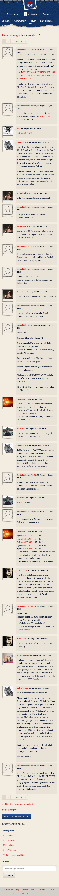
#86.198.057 (45, 116)
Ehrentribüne (46, 21)
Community (20, 21)
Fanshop (25, 890)
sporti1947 (21, 429)
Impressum (42, 894)
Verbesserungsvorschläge (14, 855)
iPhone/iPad (8, 890)
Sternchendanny (23, 655)
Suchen (9, 876)
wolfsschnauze (22, 142)
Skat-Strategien (9, 850)
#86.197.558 (25, 79)
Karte (33, 890)
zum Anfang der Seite (24, 804)
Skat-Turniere (9, 840)
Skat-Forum (9, 809)
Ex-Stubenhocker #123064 (27, 325)
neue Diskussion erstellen (16, 816)
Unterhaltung (10, 35)
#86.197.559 (26, 133)
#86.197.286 (48, 72)
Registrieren (12, 14)
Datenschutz (31, 894)
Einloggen (47, 14)
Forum (33, 21)
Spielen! (6, 21)
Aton (19, 399)
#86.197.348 (31, 75)
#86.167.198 (27, 72)
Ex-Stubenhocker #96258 (26, 49)
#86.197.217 (38, 72)
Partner (15, 894)
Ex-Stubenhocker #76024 (26, 247)
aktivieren (31, 15)
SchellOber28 (22, 570)
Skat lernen (41, 890)
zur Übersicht (7, 804)
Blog (17, 890)
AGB (22, 894)
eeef (18, 128)
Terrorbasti (21, 193)
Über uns (51, 890)
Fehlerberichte (9, 836)
